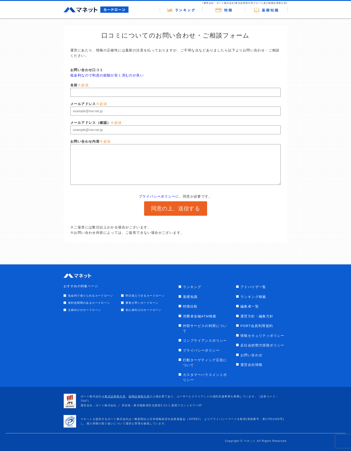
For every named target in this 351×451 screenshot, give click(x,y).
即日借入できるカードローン (145, 295)
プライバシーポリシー (157, 196)
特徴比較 (190, 306)
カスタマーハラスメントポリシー (205, 377)
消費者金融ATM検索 (199, 316)
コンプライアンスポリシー (205, 340)
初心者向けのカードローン (144, 310)
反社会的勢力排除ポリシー (262, 345)
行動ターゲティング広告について (205, 362)
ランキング (192, 287)
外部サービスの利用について (205, 328)
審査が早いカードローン (142, 302)
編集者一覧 (249, 306)
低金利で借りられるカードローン (90, 295)
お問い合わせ (251, 355)
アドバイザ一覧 (253, 287)
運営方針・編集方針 (257, 316)
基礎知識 (190, 297)
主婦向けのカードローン (84, 310)
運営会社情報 (251, 365)
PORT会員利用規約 (256, 326)
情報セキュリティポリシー (262, 335)
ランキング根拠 (253, 297)
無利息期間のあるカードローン (89, 302)
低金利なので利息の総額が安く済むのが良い (107, 75)
